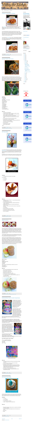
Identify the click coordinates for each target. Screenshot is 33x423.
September (26, 63)
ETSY (6, 328)
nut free (9, 128)
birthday (4, 373)
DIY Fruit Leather (5, 131)
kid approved (7, 128)
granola (4, 128)
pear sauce (13, 294)
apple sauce (5, 294)
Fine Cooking (8, 37)
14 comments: (7, 54)
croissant (6, 55)
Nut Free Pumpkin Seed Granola (7, 58)
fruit (8, 294)
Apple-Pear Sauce (5, 220)
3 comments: (7, 415)
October (26, 62)
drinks (5, 416)
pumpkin (11, 128)
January (26, 79)
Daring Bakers (8, 55)
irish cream (8, 416)
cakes (6, 373)
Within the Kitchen (13, 4)
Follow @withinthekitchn (26, 37)
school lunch (9, 216)
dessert (4, 216)
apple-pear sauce (4, 150)
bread (4, 55)
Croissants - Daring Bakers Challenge (8, 13)
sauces (15, 294)
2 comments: (7, 215)
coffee (4, 416)
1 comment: (7, 293)
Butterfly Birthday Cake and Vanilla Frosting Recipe (11, 297)
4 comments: (7, 127)
